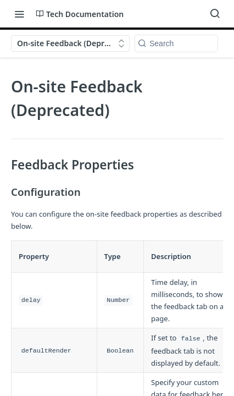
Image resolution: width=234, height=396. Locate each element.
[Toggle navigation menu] (19, 14)
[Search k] (176, 43)
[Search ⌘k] (215, 14)
